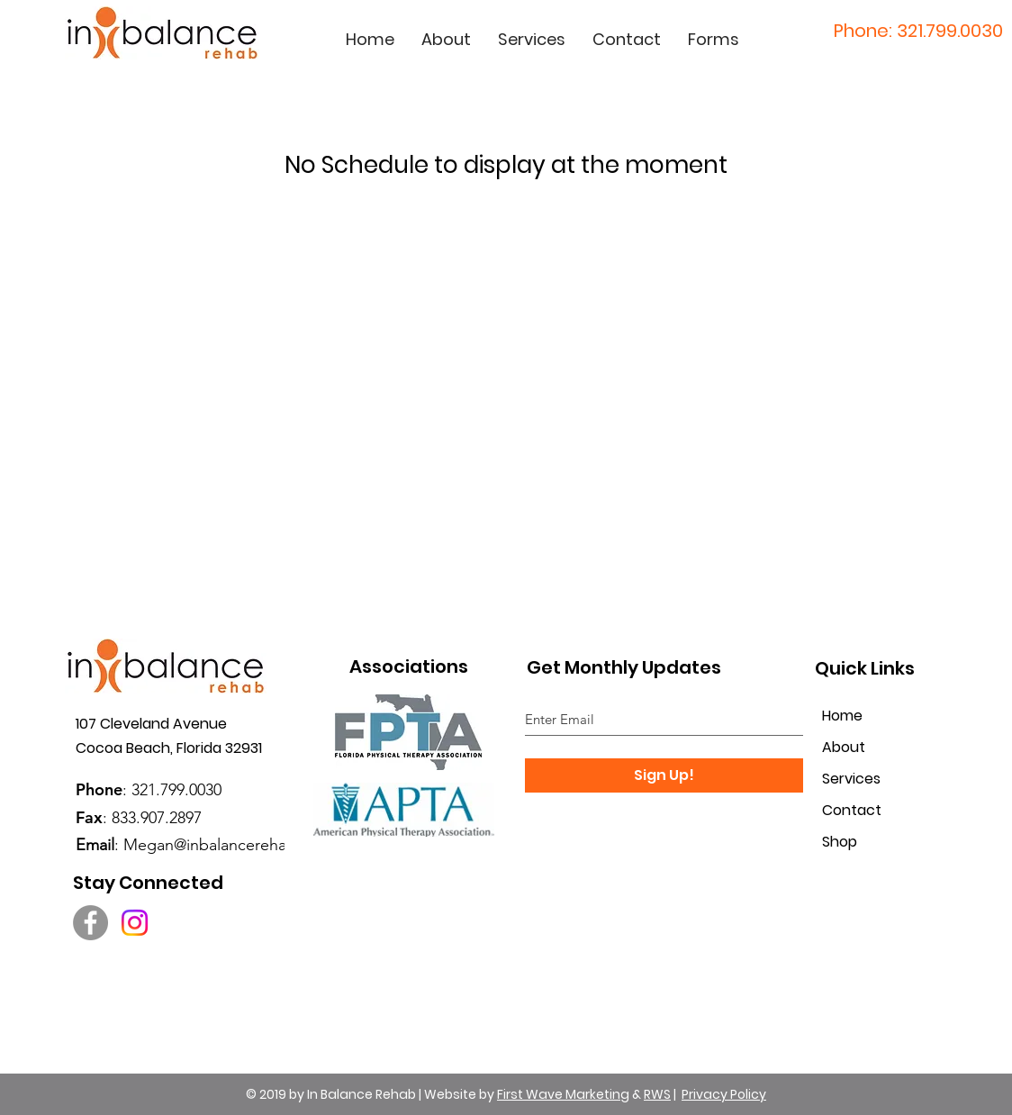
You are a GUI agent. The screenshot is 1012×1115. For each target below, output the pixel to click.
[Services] (867, 779)
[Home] (867, 716)
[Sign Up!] (664, 775)
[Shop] (867, 842)
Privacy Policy (724, 1094)
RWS (657, 1094)
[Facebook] (90, 922)
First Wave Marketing (563, 1094)
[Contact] (867, 811)
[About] (867, 748)
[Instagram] (134, 922)
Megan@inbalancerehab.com (227, 845)
